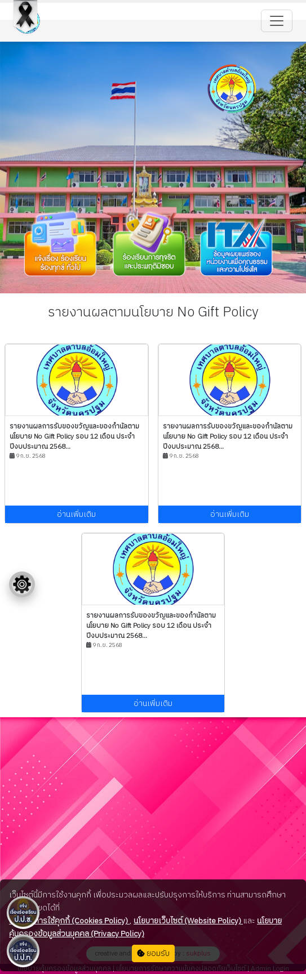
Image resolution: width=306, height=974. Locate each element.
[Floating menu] (22, 584)
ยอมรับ (153, 953)
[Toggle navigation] (276, 21)
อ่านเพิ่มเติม (76, 514)
